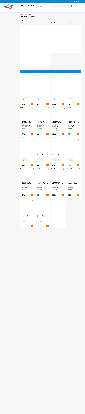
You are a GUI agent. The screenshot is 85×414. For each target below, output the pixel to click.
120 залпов (7, 143)
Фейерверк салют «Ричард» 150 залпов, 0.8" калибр (73, 246)
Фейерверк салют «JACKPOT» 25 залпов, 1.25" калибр (42, 93)
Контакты (45, 1)
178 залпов (7, 146)
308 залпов (12, 149)
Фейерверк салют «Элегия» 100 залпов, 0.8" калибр (42, 215)
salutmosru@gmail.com (34, 395)
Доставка (10, 1)
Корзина (5, 404)
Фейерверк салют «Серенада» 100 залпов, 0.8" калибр (42, 185)
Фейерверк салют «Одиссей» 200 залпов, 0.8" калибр (27, 337)
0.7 (9, 76)
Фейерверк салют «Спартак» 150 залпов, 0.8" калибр (27, 276)
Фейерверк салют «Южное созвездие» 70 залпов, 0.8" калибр (41, 124)
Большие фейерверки (10, 35)
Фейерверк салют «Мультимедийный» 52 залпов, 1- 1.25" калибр (57, 93)
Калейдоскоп (8, 169)
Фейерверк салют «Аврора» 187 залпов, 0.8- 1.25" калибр (57, 368)
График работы (51, 1)
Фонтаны (17, 407)
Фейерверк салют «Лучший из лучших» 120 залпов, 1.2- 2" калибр (73, 215)
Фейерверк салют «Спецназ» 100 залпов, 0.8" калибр (57, 185)
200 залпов (7, 148)
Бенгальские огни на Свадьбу (11, 157)
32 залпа (7, 151)
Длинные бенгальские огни (10, 166)
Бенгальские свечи (9, 158)
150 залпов (7, 145)
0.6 (6, 76)
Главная (5, 1)
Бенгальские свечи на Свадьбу (11, 161)
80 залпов (10, 152)
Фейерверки (18, 404)
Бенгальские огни (13, 154)
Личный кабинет (7, 405)
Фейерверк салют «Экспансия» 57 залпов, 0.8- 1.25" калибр (27, 124)
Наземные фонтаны (9, 170)
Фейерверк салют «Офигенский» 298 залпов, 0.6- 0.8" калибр (42, 337)
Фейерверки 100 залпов (10, 25)
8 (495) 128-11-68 (41, 6)
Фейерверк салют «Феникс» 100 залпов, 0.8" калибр (27, 215)
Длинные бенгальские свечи (11, 167)
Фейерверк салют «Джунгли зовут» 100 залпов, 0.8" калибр (73, 124)
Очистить (15, 103)
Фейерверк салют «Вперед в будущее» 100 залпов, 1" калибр (57, 124)
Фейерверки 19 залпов (10, 33)
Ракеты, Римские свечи (30, 407)
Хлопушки (28, 404)
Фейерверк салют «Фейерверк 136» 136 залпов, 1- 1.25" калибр (73, 185)
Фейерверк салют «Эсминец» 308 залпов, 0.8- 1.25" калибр (42, 368)
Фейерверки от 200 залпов (11, 22)
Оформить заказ (6, 407)
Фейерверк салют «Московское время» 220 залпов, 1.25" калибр (57, 307)
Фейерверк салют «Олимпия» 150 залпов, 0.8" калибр (57, 246)
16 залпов (11, 145)
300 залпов (7, 149)
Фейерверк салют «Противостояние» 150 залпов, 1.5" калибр (26, 93)
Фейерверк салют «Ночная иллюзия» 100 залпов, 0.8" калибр (72, 154)
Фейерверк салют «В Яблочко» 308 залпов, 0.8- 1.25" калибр (27, 307)
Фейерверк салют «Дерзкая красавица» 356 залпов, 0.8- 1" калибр (42, 307)
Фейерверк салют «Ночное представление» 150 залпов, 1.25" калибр (27, 246)
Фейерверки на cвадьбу (10, 36)
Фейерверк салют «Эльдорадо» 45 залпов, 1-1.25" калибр (73, 93)
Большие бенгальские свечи (11, 164)
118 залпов (11, 142)
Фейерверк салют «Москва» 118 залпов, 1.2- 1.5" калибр (57, 154)
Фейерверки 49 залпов (10, 28)
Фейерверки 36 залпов (10, 30)
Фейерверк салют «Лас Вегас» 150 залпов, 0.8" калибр (57, 215)
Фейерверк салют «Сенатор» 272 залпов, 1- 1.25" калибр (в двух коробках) (27, 368)
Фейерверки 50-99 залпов (10, 27)
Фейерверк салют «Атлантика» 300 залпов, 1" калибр (73, 276)
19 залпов (11, 146)
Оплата (15, 1)
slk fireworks (8, 154)
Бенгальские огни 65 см (10, 155)
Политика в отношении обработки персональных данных (29, 1)
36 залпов (10, 151)
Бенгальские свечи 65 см (10, 160)
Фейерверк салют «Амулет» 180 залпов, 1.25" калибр (42, 276)
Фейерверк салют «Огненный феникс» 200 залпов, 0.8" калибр (73, 307)
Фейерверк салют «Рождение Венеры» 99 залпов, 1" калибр (26, 185)
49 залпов (14, 151)
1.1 (6, 78)
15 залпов (11, 143)
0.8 (12, 76)
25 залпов (11, 148)
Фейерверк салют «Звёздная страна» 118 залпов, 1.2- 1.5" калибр (26, 154)
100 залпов (7, 142)
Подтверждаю (71, 412)
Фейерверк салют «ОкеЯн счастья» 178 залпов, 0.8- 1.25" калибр (42, 246)
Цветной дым (28, 405)
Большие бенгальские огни (10, 163)
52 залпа (7, 152)
